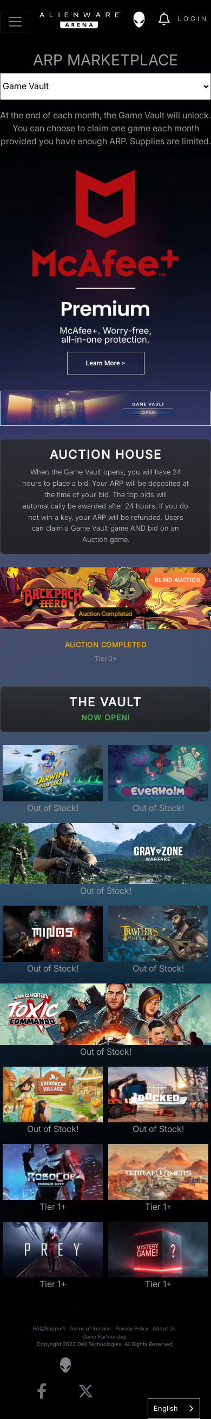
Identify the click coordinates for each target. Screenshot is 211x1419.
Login (192, 19)
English (166, 1408)
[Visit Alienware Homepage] (65, 1365)
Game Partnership (104, 1337)
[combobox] (174, 1408)
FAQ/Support (49, 1328)
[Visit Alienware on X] (85, 1392)
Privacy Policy (131, 1328)
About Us (164, 1328)
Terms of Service (90, 1328)
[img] (144, 19)
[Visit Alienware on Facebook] (41, 1392)
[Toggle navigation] (15, 21)
